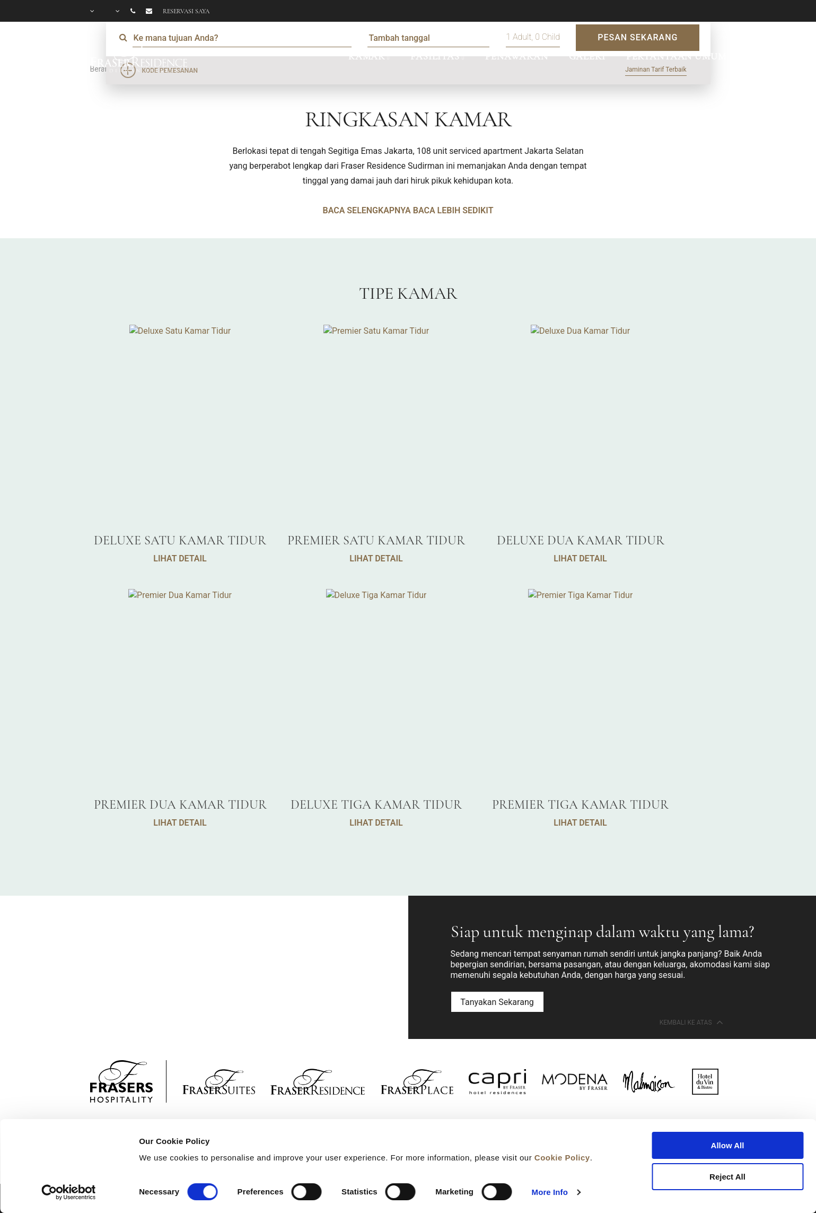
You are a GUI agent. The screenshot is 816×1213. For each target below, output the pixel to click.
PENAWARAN (516, 56)
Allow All (727, 1145)
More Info (550, 1192)
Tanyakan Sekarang (496, 1002)
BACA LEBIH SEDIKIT (453, 210)
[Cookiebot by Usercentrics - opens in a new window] (68, 1192)
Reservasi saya (186, 11)
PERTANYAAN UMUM (676, 56)
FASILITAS (435, 56)
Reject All (727, 1176)
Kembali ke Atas (690, 1022)
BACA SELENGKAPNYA (367, 210)
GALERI (587, 56)
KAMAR (366, 56)
